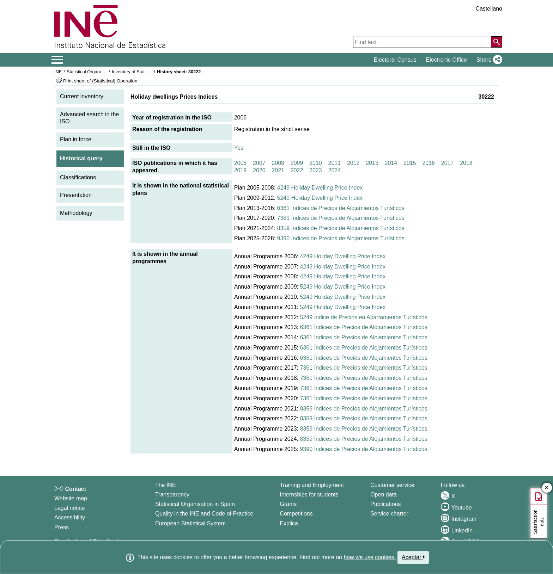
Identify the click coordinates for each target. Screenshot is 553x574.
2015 (409, 163)
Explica (289, 523)
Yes (238, 148)
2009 (297, 163)
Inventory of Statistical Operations (145, 71)
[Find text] (422, 42)
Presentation (76, 195)
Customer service (392, 485)
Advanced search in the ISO (89, 118)
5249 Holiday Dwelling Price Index (320, 198)
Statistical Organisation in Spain (98, 71)
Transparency (172, 495)
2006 (240, 163)
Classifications (78, 177)
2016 (428, 163)
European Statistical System (190, 523)
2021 (278, 170)
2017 (447, 163)
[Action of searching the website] (496, 42)
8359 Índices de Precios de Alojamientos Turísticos (341, 228)
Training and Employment (312, 485)
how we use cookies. (370, 557)
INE (58, 71)
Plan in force (75, 139)
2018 (466, 163)
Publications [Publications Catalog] (385, 504)
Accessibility (69, 517)
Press (61, 527)
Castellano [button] (488, 9)
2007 (259, 163)
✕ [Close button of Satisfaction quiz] (547, 488)
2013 (372, 163)
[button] (488, 60)
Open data (383, 495)
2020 (259, 170)
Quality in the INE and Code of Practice (204, 514)
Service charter (389, 514)
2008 (278, 163)
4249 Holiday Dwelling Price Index (320, 188)
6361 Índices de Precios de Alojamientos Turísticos (341, 208)
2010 (315, 163)
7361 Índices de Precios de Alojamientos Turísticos (341, 218)
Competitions (296, 514)
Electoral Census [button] (395, 60)
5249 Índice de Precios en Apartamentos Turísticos (363, 317)
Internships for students (309, 495)
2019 (240, 170)
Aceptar (413, 557)
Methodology (76, 213)
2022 (297, 170)
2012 (353, 163)
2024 (334, 170)
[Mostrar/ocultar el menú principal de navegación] (57, 60)
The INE (165, 485)
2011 (334, 163)
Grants (288, 504)
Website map (70, 498)
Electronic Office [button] (446, 60)
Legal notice (69, 508)
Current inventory (81, 96)
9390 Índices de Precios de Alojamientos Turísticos (341, 238)
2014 (391, 163)
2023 (315, 170)
